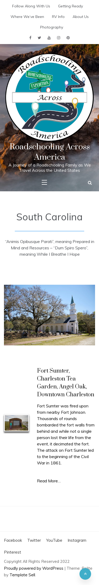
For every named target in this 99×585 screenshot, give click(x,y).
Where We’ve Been (27, 16)
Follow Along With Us (31, 6)
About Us (81, 16)
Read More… (49, 480)
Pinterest (12, 552)
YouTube (54, 540)
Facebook (13, 540)
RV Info (58, 16)
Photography (51, 27)
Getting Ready (70, 6)
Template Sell (22, 574)
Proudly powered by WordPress (34, 568)
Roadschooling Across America (50, 152)
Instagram (77, 540)
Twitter (34, 540)
